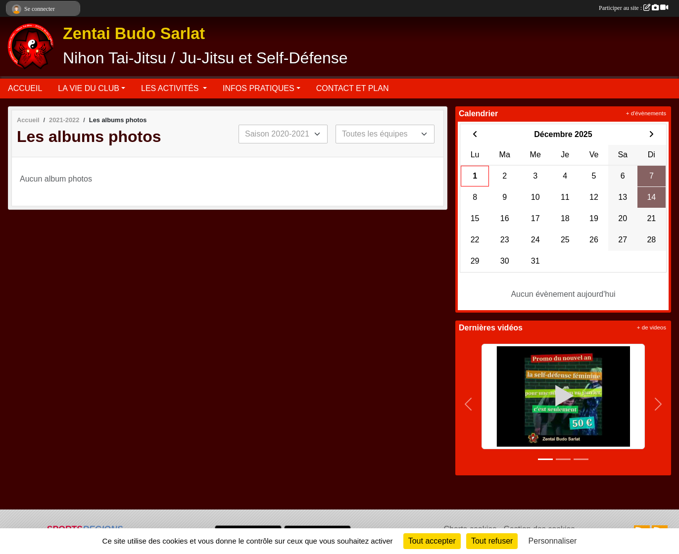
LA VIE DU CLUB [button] (88, 88)
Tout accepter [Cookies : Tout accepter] (432, 541)
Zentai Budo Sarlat (134, 34)
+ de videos (651, 327)
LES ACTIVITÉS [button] (171, 88)
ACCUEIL (25, 88)
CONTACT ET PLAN (352, 88)
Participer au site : (633, 7)
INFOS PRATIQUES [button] (258, 88)
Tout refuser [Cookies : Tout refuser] (492, 541)
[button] (468, 404)
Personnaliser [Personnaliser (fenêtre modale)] (553, 541)
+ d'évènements (646, 113)
